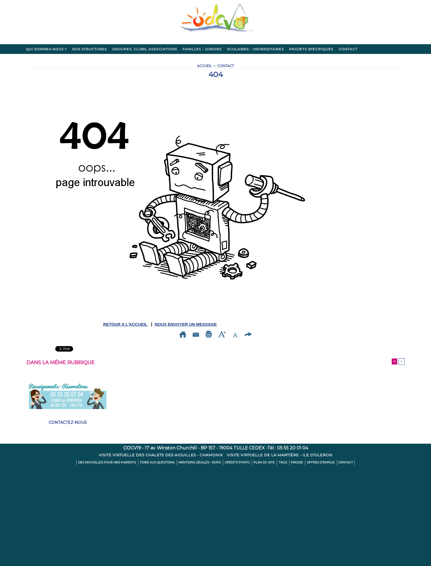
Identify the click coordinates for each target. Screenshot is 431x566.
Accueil (204, 66)
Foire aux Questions (161, 463)
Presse (292, 463)
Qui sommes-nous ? (46, 49)
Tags (279, 463)
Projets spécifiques (311, 49)
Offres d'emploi (314, 463)
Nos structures (89, 49)
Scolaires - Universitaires (255, 49)
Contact (348, 49)
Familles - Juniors (202, 49)
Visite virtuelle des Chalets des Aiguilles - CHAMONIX (161, 455)
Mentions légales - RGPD (201, 463)
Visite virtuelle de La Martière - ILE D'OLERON (280, 455)
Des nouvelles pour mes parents (114, 463)
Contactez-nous (68, 422)
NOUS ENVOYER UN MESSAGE (186, 324)
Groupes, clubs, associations (144, 49)
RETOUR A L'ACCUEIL (125, 324)
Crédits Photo (236, 463)
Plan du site (262, 463)
